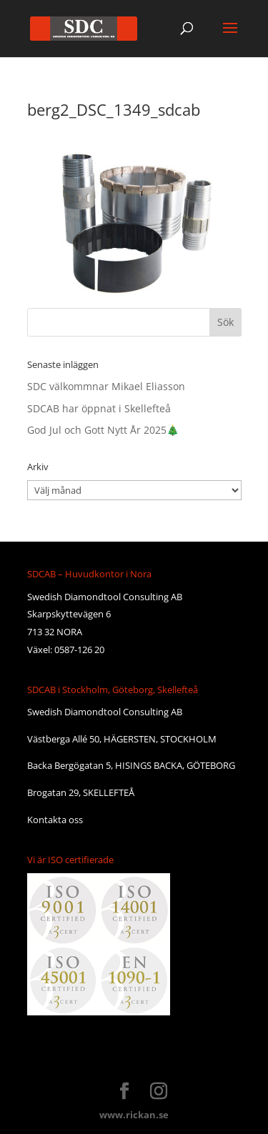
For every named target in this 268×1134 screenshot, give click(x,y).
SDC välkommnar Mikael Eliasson (106, 386)
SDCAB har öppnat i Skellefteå (99, 408)
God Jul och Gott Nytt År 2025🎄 (103, 430)
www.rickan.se (134, 1114)
